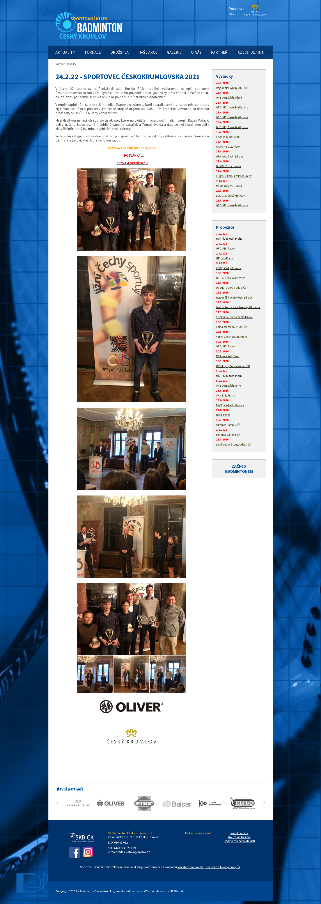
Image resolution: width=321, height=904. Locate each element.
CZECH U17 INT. (251, 52)
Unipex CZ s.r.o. (144, 891)
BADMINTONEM (239, 471)
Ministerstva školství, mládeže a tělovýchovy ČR (208, 867)
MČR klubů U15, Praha (229, 239)
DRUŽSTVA (119, 52)
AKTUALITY (65, 52)
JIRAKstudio (177, 891)
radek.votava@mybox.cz (133, 852)
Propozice (225, 227)
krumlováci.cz (239, 833)
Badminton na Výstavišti (239, 841)
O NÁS (196, 52)
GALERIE (174, 52)
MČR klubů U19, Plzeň (229, 376)
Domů (59, 64)
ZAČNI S (239, 466)
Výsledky (224, 76)
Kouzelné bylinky (239, 837)
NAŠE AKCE (147, 52)
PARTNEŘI (219, 52)
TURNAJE (92, 52)
